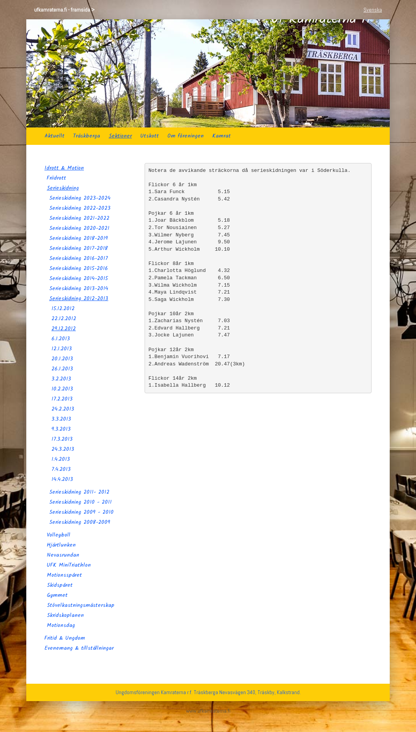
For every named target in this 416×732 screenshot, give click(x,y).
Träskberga (86, 136)
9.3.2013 (61, 429)
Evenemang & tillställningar (79, 648)
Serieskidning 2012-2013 (78, 298)
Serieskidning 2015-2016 (78, 268)
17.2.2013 (62, 399)
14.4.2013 (62, 479)
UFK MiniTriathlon (69, 565)
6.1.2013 (60, 339)
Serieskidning (63, 188)
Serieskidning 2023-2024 (80, 198)
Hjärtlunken (61, 545)
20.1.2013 (62, 359)
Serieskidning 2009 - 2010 (81, 512)
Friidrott (56, 178)
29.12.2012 (63, 328)
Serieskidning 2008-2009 (79, 522)
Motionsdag (61, 625)
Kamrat (221, 136)
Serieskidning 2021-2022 (79, 218)
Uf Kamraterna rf (321, 73)
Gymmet (57, 595)
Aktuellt (54, 136)
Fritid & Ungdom (64, 638)
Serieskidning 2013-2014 (78, 288)
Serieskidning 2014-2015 (78, 278)
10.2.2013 (62, 389)
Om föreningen (185, 136)
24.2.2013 (62, 409)
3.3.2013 (61, 419)
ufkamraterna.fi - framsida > (64, 9)
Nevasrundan (63, 555)
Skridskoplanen (65, 615)
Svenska (372, 9)
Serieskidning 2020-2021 (79, 228)
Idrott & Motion (64, 168)
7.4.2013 (61, 469)
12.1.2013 (61, 349)
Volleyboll (58, 535)
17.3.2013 (62, 439)
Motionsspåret (64, 575)
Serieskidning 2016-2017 (78, 258)
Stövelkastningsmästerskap (80, 605)
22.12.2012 (63, 318)
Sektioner (120, 136)
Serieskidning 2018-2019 (78, 238)
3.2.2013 (61, 379)
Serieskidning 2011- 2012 (79, 492)
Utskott (149, 136)
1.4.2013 (60, 459)
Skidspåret (60, 585)
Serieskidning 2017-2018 (78, 248)
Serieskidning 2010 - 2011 (80, 502)
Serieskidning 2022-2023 (80, 208)
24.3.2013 (62, 449)
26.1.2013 (62, 369)
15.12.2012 (63, 308)
